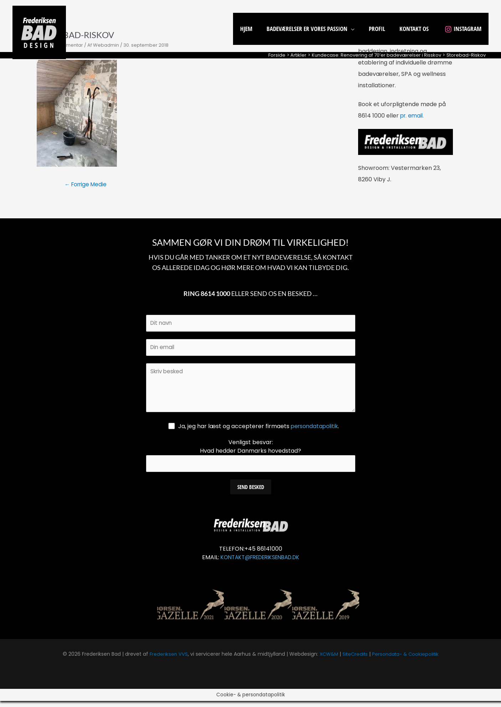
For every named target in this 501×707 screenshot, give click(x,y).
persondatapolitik (315, 431)
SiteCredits (354, 660)
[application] (358, 29)
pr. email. (412, 115)
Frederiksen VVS (165, 660)
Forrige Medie (87, 185)
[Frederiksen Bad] (39, 32)
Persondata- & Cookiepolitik (407, 660)
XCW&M (327, 660)
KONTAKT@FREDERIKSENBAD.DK (260, 563)
